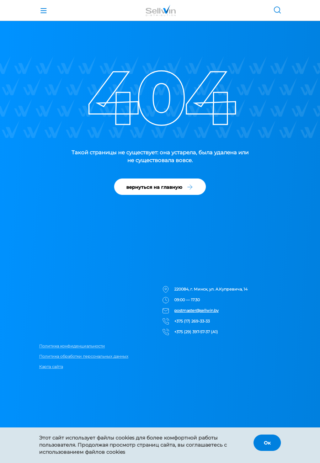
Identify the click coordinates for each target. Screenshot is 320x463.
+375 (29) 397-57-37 (192, 331)
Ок (267, 443)
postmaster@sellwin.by (196, 310)
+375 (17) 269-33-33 (192, 321)
